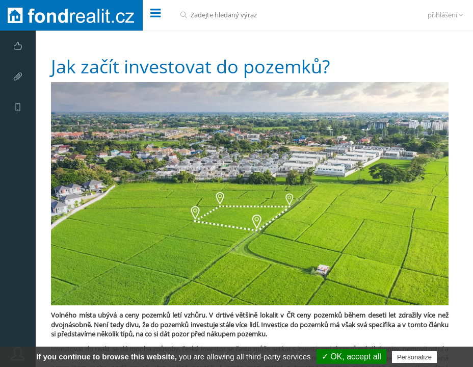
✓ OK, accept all (351, 356)
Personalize (414, 357)
